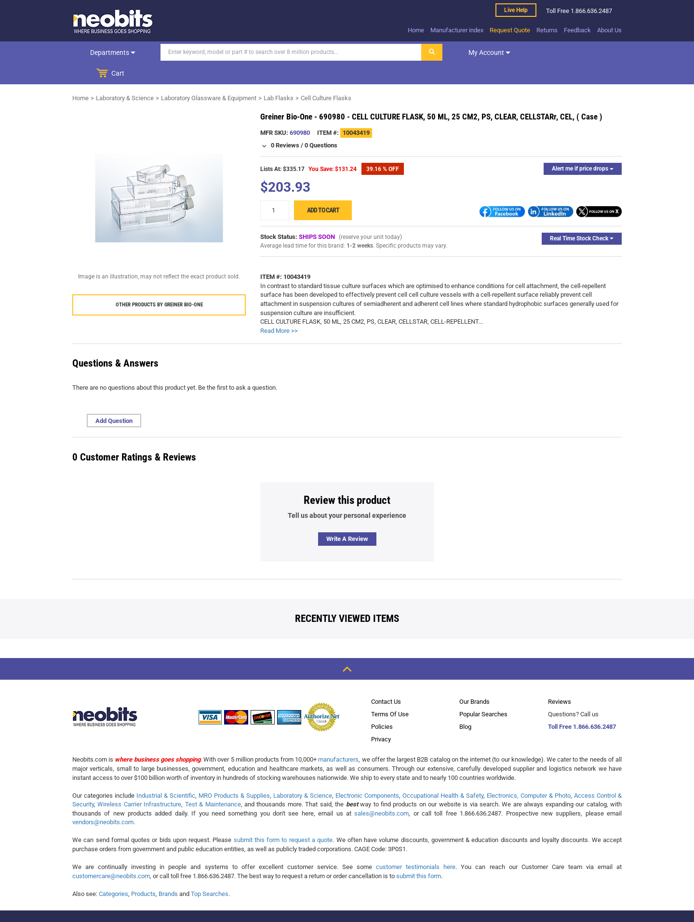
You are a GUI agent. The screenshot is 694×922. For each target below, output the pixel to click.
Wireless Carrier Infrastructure (139, 783)
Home (416, 30)
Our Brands (474, 680)
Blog (465, 705)
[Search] (289, 52)
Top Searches (209, 872)
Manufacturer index (456, 30)
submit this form (418, 854)
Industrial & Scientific (165, 774)
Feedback (577, 30)
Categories (113, 872)
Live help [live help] (516, 10)
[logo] (113, 21)
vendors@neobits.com (102, 800)
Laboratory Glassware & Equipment (208, 76)
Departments (112, 52)
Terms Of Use (390, 693)
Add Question (114, 399)
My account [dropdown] (488, 52)
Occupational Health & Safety (442, 774)
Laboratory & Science (125, 76)
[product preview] (159, 176)
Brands (168, 872)
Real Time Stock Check (582, 217)
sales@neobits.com (381, 792)
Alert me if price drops (583, 147)
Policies (382, 705)
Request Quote (510, 30)
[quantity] (274, 189)
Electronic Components (367, 774)
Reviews (559, 680)
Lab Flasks (279, 76)
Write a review (347, 517)
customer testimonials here (415, 845)
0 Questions (321, 124)
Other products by (159, 283)
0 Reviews (285, 124)
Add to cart (323, 189)
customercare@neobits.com (111, 854)
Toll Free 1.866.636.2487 (582, 705)
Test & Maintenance (213, 783)
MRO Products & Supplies (234, 774)
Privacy (381, 718)
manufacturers (338, 738)
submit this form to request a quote (283, 818)
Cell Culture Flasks (326, 76)
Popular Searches (483, 693)
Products (143, 872)
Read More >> (279, 309)
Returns (547, 30)
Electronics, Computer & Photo (529, 774)
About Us (609, 30)
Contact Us (386, 680)
